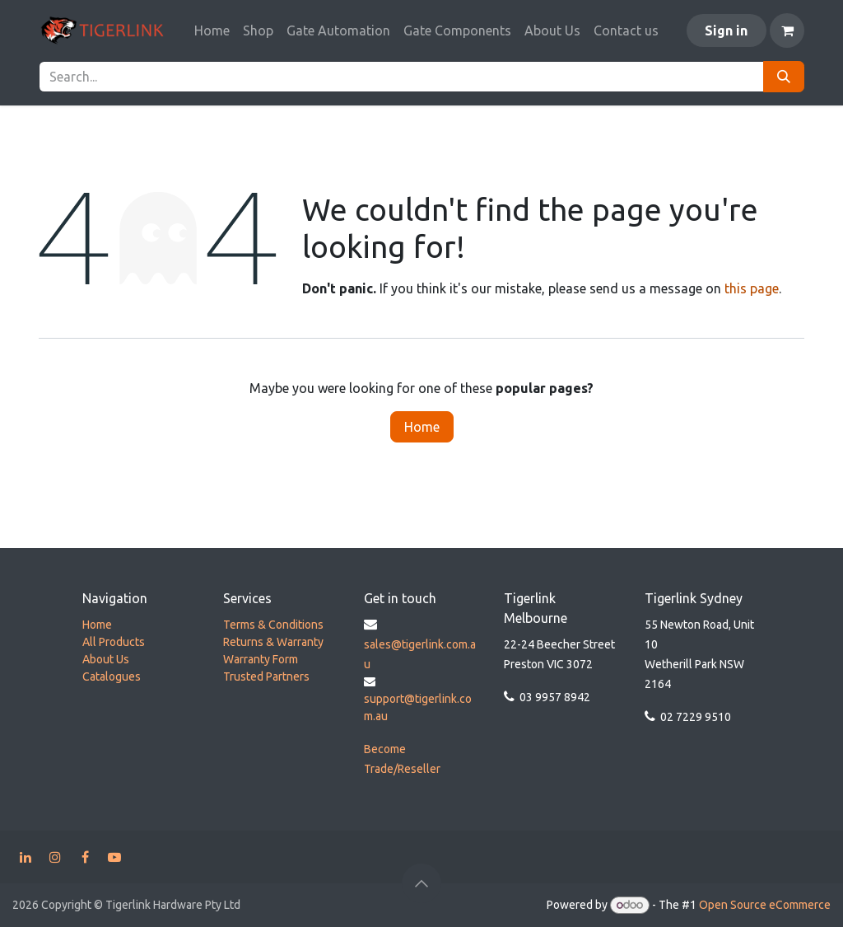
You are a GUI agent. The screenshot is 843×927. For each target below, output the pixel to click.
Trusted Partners (266, 676)
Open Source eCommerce (765, 904)
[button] (421, 883)
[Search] (783, 76)
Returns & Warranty (273, 641)
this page (751, 288)
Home (422, 426)
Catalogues (111, 676)
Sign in (726, 30)
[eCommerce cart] (787, 30)
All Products (113, 641)
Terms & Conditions (273, 624)
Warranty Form (260, 659)
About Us (105, 659)
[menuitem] (212, 30)
